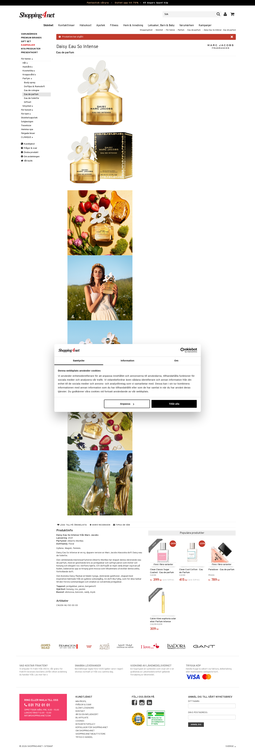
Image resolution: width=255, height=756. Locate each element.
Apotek (100, 25)
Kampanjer (205, 25)
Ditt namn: (194, 701)
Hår (25, 63)
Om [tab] (176, 360)
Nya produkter (31, 48)
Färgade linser (28, 133)
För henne (170, 30)
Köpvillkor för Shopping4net (92, 727)
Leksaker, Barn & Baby (161, 25)
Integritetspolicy (85, 724)
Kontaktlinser (66, 25)
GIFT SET (26, 41)
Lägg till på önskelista (72, 525)
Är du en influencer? (87, 714)
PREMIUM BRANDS (31, 37)
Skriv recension (100, 525)
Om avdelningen (30, 156)
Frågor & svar (29, 148)
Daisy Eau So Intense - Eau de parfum (220, 30)
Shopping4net (146, 30)
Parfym (181, 30)
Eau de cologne (31, 90)
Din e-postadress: (198, 712)
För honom (27, 110)
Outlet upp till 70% (126, 2)
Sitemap (48, 746)
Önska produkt (29, 152)
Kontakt (80, 711)
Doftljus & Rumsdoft (34, 86)
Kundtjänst (28, 144)
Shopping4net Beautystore (90, 734)
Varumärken (186, 25)
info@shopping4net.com (37, 716)
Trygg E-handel (84, 737)
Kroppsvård (29, 74)
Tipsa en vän (121, 525)
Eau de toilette (31, 98)
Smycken (28, 106)
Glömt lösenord (85, 708)
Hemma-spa (27, 129)
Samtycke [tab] (78, 360)
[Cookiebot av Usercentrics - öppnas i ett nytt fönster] (183, 350)
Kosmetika (28, 70)
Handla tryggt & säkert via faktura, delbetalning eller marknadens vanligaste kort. (211, 671)
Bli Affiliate (82, 717)
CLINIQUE (27, 137)
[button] (232, 14)
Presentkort (29, 52)
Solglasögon (27, 121)
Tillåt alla (174, 403)
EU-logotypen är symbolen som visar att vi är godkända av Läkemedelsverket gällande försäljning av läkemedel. (155, 670)
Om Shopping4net (85, 730)
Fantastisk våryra (98, 2)
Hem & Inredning (133, 25)
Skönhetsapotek (29, 117)
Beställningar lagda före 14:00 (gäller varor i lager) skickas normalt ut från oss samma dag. (100, 668)
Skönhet (48, 25)
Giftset (27, 102)
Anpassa (127, 403)
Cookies (80, 721)
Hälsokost (85, 25)
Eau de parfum (194, 30)
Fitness (114, 25)
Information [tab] (127, 360)
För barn (26, 114)
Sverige (231, 746)
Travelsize (26, 125)
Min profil (81, 701)
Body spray (29, 82)
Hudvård (27, 67)
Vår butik (27, 160)
